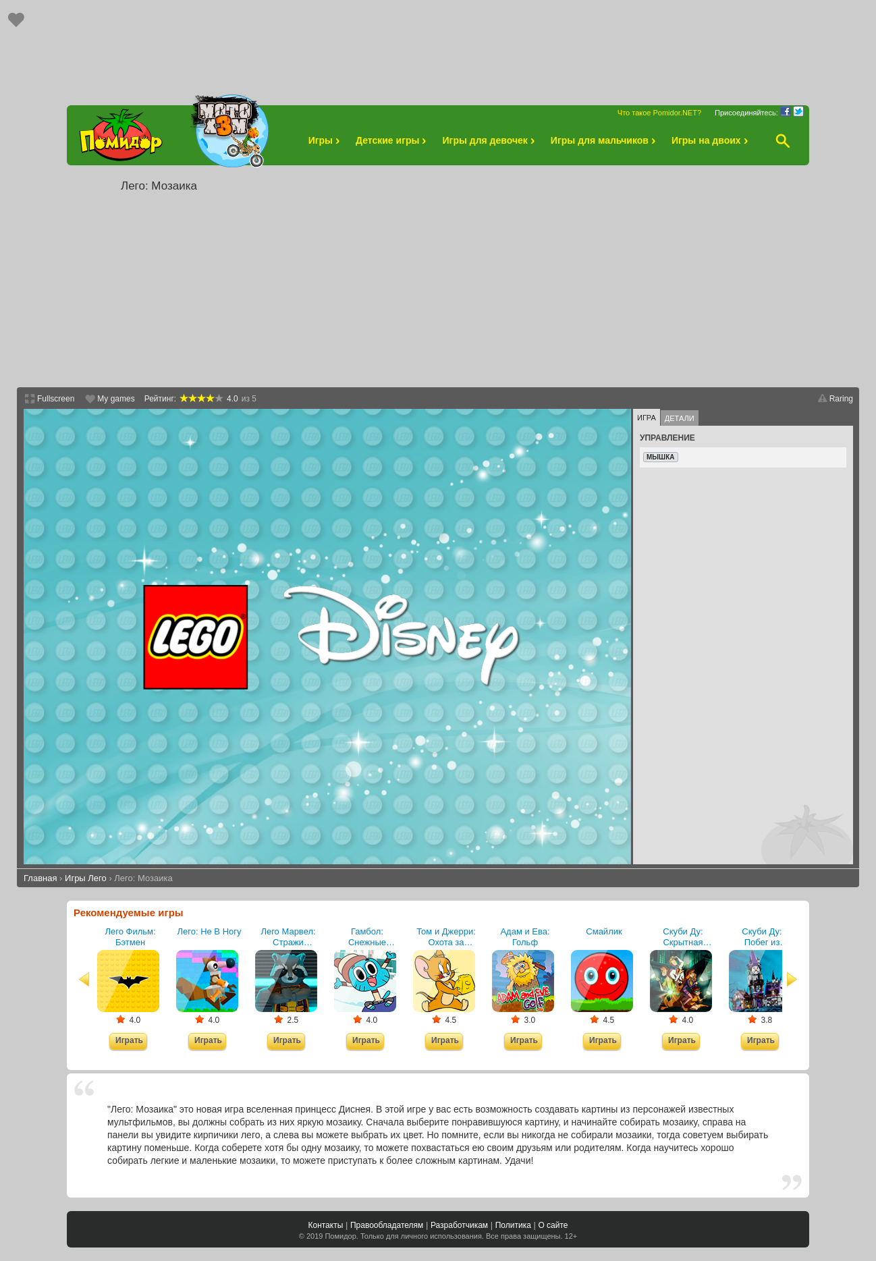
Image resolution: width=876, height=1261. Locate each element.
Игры (326, 140)
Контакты (325, 1225)
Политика (513, 1225)
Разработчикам (459, 1225)
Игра (646, 418)
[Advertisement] (438, 46)
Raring (841, 398)
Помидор (340, 1236)
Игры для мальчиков (605, 140)
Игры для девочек (490, 140)
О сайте (553, 1225)
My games (115, 398)
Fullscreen (55, 398)
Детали (679, 418)
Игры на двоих (712, 140)
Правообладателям (386, 1225)
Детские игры (393, 140)
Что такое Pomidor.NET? (659, 113)
